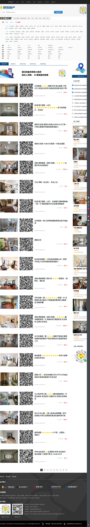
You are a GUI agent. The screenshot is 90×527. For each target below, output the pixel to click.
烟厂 (35, 26)
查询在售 (58, 12)
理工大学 (69, 26)
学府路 (64, 26)
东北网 (26, 495)
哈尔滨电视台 (3, 498)
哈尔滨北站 (18, 31)
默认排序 (4, 64)
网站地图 (8, 476)
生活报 (18, 495)
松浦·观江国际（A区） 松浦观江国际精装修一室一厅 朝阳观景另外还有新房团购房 (51, 203)
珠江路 (6, 33)
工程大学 (31, 26)
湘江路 (57, 37)
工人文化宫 (72, 31)
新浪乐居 (31, 495)
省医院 (81, 31)
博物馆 (43, 26)
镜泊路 (24, 28)
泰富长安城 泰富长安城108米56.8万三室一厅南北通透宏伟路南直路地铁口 (50, 126)
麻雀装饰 (7, 495)
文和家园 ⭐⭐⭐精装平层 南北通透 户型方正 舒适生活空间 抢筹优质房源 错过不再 (50, 87)
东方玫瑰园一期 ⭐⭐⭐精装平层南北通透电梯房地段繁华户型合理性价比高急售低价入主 (50, 338)
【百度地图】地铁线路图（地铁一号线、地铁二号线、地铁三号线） (31, 18)
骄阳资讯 (53, 2)
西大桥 (56, 26)
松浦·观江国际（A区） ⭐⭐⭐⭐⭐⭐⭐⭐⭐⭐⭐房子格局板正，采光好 (50, 107)
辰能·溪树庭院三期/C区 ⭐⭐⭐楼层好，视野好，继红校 (51, 280)
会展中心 (53, 37)
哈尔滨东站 (12, 26)
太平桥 (26, 26)
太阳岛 (42, 31)
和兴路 (60, 26)
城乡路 (47, 39)
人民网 (40, 495)
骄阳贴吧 (14, 476)
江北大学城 (12, 31)
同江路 (16, 28)
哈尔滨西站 (42, 39)
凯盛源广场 (36, 39)
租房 (34, 2)
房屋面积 (43, 64)
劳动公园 (7, 39)
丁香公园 (78, 39)
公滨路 (66, 37)
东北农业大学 (16, 33)
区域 (7, 22)
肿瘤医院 (16, 39)
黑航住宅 (37, 240)
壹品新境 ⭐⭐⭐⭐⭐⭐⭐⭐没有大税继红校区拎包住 (50, 357)
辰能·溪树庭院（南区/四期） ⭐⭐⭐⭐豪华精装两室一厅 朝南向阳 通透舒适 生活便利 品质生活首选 (50, 319)
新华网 (44, 495)
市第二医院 (42, 37)
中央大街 (52, 31)
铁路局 (48, 26)
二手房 (22, 2)
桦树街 (17, 26)
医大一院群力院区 (59, 39)
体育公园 (73, 39)
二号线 (6, 31)
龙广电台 (49, 495)
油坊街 (70, 37)
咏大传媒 (37, 498)
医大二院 (80, 26)
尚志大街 (57, 31)
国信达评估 (13, 495)
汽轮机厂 (75, 37)
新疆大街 (33, 28)
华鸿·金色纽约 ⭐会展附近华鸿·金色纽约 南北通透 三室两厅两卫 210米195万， (50, 453)
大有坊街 (37, 37)
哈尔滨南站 (11, 28)
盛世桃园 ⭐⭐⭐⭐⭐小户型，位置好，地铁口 (50, 434)
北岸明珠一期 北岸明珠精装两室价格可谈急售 (51, 222)
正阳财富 (2, 495)
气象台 (22, 33)
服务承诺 (40, 2)
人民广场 (47, 31)
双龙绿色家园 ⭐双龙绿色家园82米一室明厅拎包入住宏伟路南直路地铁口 (50, 260)
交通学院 (22, 26)
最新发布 (13, 64)
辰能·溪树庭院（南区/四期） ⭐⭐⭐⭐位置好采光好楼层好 (50, 164)
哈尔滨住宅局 (31, 498)
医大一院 (39, 26)
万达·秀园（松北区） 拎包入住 (46, 182)
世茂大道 (32, 31)
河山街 (6, 41)
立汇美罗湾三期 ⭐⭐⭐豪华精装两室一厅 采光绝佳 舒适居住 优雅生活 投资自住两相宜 (50, 396)
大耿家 (23, 31)
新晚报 (22, 495)
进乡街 (79, 37)
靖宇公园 (28, 37)
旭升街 (12, 39)
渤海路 (28, 28)
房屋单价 (33, 64)
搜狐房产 (36, 495)
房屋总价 (23, 64)
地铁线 (11, 22)
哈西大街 (31, 39)
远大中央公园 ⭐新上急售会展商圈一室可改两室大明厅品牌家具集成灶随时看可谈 (50, 414)
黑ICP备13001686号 (56, 523)
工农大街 (52, 39)
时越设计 (24, 498)
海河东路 (48, 37)
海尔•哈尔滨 (19, 498)
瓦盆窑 (20, 28)
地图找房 (28, 2)
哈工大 (52, 26)
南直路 (11, 33)
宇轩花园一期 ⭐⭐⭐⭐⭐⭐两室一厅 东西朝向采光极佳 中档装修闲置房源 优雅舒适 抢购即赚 (50, 300)
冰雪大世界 (37, 31)
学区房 (17, 22)
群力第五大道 (67, 39)
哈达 (6, 28)
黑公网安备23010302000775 (74, 523)
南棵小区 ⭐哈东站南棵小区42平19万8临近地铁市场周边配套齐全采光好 (51, 376)
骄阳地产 (11, 2)
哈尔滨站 (62, 31)
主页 (17, 2)
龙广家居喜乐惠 (11, 498)
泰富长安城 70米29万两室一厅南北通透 (49, 144)
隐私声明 (2, 476)
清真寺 (23, 37)
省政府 (77, 31)
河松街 (11, 41)
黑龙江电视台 (55, 495)
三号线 (6, 37)
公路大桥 (16, 41)
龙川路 (27, 31)
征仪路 (21, 39)
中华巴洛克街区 (17, 37)
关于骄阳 (46, 2)
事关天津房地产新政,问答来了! (81, 110)
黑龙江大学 (74, 26)
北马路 (11, 37)
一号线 (6, 26)
